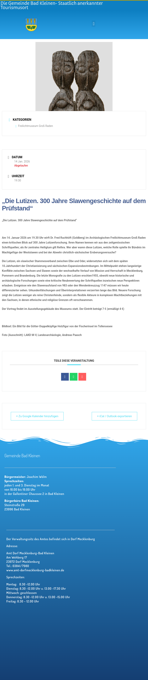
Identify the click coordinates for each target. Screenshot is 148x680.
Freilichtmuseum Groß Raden (34, 125)
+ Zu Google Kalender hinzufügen (37, 416)
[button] (93, 24)
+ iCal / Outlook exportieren (114, 416)
